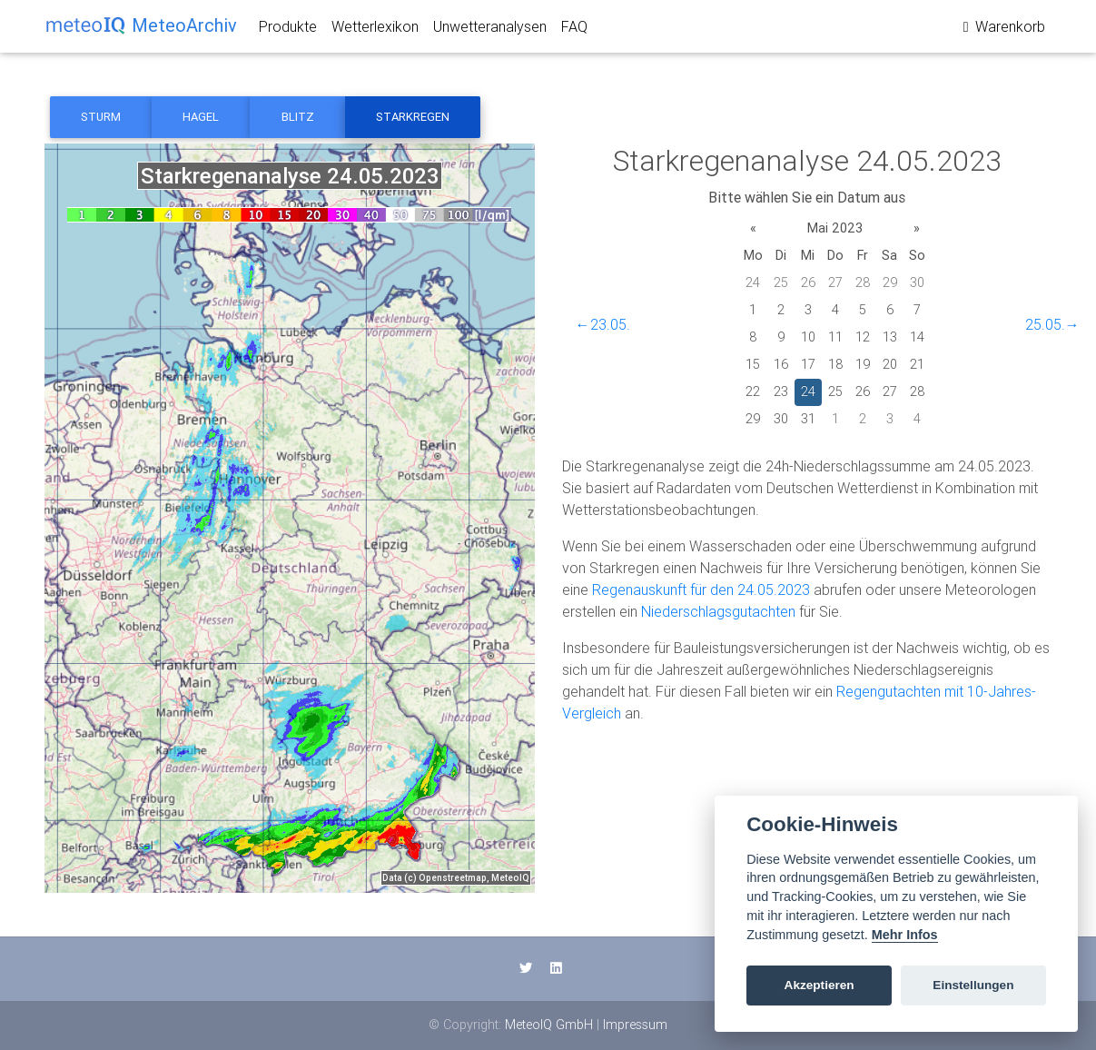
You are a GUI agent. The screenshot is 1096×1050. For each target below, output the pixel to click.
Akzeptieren (819, 985)
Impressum (635, 1024)
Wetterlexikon (375, 30)
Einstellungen (973, 985)
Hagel (201, 116)
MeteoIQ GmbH (549, 1024)
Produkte (288, 30)
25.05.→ (1052, 324)
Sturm (101, 116)
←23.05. (603, 324)
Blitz (297, 116)
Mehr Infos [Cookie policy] (905, 934)
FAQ (574, 30)
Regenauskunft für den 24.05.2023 (701, 589)
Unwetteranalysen (490, 30)
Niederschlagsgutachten (718, 611)
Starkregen (412, 116)
